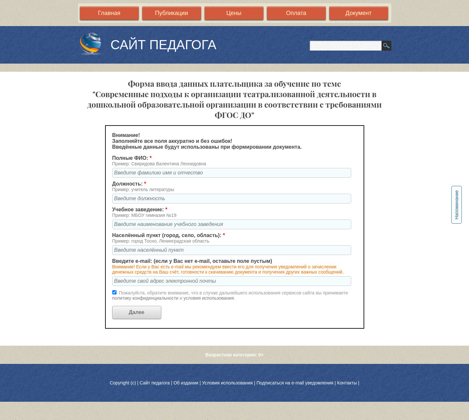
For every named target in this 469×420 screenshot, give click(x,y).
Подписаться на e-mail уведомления (295, 382)
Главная (109, 13)
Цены (233, 13)
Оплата (296, 13)
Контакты (347, 382)
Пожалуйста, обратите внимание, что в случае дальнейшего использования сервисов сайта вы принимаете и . (230, 295)
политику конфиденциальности (146, 298)
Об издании (185, 382)
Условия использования (227, 382)
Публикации (171, 13)
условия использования (208, 298)
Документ (359, 13)
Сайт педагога (155, 382)
